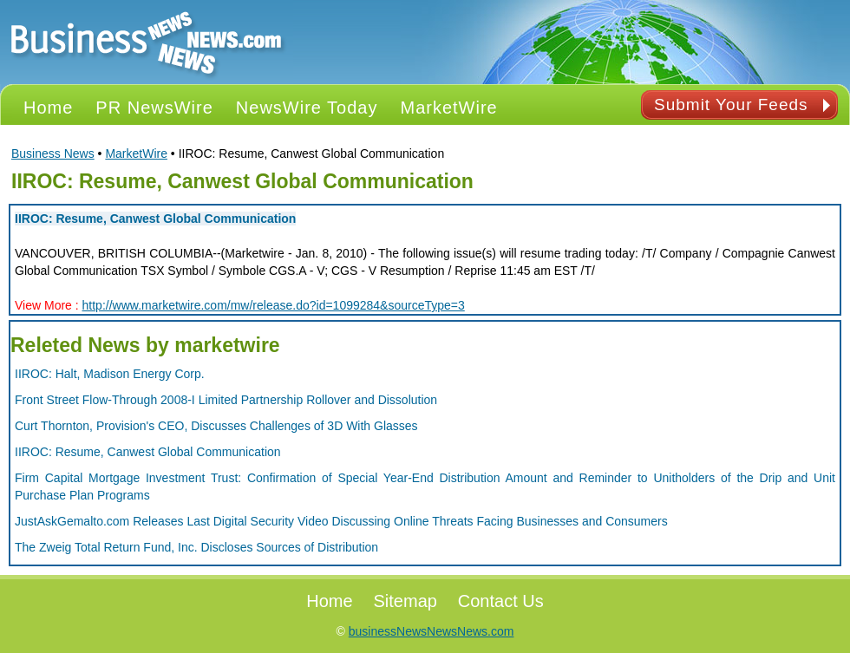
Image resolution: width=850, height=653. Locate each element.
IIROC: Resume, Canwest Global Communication (155, 218)
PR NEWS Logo (146, 42)
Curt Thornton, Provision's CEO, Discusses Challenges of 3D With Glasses (216, 426)
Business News (53, 153)
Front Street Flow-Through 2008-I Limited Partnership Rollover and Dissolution (226, 400)
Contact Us (501, 601)
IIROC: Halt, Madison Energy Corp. (110, 374)
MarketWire (136, 153)
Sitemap (405, 601)
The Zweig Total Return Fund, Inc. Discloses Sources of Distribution (196, 547)
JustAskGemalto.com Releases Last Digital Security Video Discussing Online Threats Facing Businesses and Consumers (341, 521)
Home (329, 601)
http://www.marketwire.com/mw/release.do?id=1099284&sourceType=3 (273, 305)
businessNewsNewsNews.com (431, 631)
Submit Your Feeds (731, 104)
